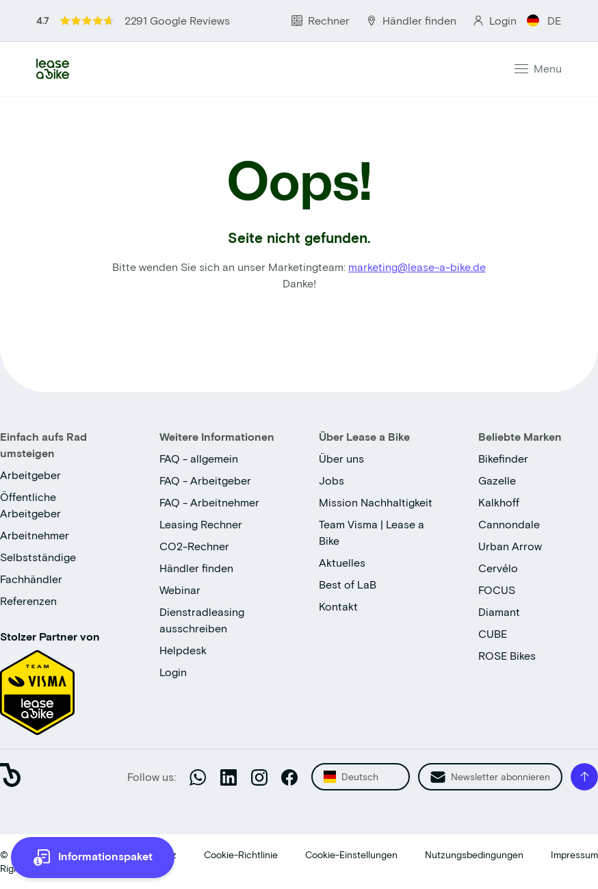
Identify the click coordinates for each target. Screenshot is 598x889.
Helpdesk (183, 649)
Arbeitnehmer (34, 534)
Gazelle (497, 480)
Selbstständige (38, 556)
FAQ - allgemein (198, 458)
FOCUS (496, 589)
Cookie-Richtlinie (241, 854)
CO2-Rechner (194, 545)
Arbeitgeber (30, 474)
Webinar (179, 589)
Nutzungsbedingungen (474, 854)
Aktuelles (342, 562)
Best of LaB (347, 584)
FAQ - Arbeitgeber (205, 480)
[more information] (92, 857)
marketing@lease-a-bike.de (417, 266)
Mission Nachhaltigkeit (375, 501)
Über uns (341, 458)
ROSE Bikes (507, 655)
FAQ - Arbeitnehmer (209, 501)
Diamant (499, 611)
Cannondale (509, 523)
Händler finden (196, 567)
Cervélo (498, 567)
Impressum (574, 854)
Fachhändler (31, 578)
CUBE (492, 633)
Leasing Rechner (200, 523)
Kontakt (338, 606)
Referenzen (28, 600)
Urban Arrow (510, 545)
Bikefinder (503, 458)
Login (173, 671)
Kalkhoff (498, 501)
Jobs (331, 480)
